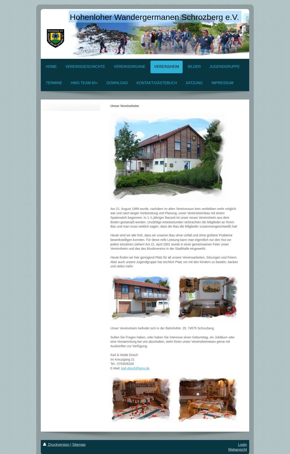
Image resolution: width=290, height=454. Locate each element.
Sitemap (79, 445)
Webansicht (237, 450)
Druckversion (56, 445)
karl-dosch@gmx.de (135, 368)
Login (242, 445)
